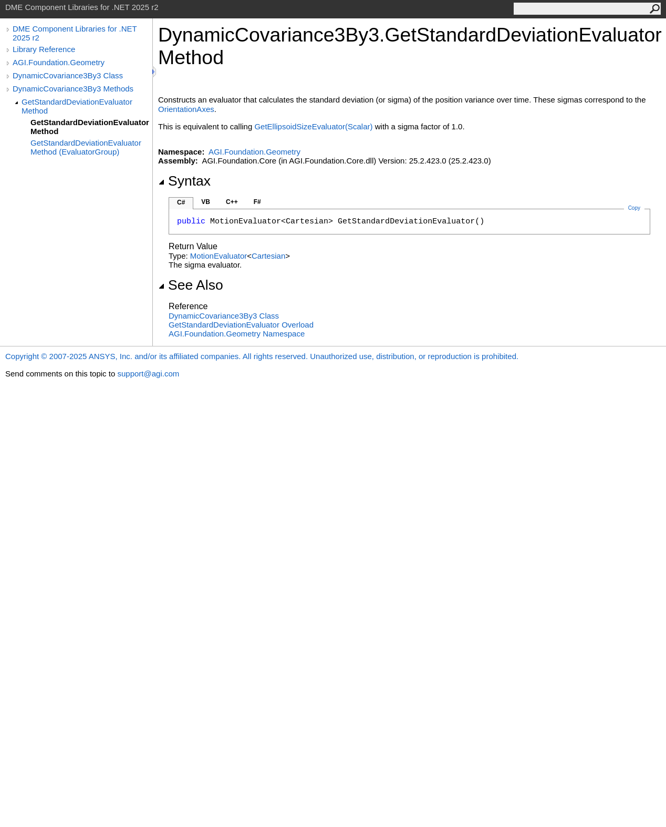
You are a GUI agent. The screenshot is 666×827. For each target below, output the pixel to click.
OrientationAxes (186, 109)
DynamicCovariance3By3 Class (68, 75)
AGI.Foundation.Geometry (59, 62)
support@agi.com (148, 373)
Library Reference (44, 49)
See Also (190, 285)
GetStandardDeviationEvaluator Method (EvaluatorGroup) (85, 147)
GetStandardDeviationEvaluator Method (77, 106)
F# (257, 202)
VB (205, 202)
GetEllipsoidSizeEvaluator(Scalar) (313, 126)
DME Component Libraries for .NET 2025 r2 (75, 33)
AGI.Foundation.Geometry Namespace (237, 333)
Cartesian (268, 255)
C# (181, 202)
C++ (232, 202)
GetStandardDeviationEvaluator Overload (241, 324)
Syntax (184, 181)
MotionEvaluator (218, 255)
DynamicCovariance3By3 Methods (73, 88)
